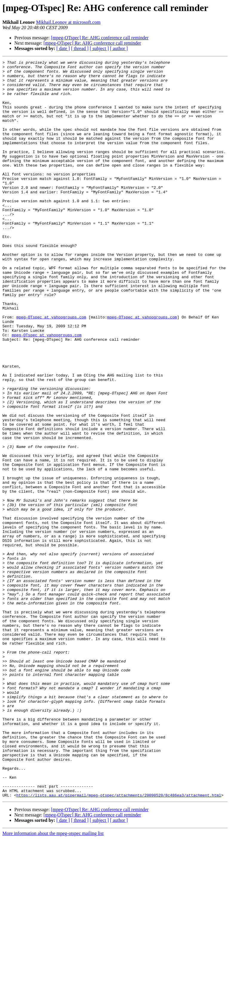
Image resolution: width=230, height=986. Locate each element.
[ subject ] (99, 48)
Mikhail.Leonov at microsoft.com (68, 22)
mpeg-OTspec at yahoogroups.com (51, 368)
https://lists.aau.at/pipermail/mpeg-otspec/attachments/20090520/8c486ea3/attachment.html (118, 942)
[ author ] (119, 48)
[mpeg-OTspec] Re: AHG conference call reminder (100, 37)
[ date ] (63, 48)
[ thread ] (80, 48)
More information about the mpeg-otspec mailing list (53, 980)
